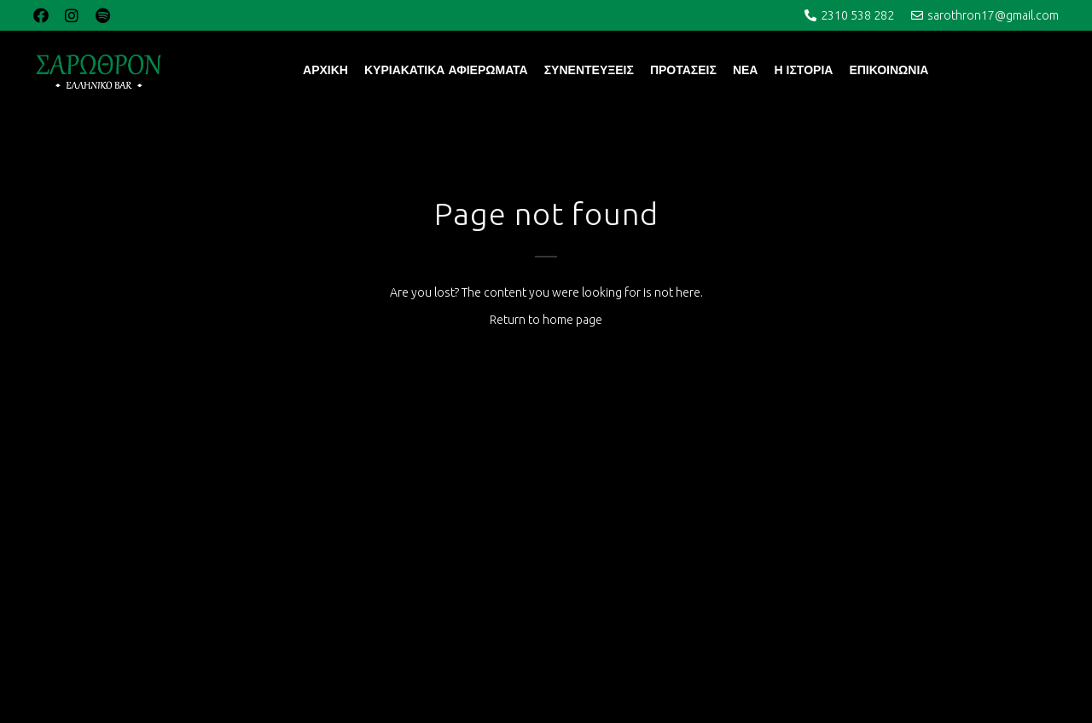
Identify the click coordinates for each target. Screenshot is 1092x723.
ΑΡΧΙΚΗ (325, 70)
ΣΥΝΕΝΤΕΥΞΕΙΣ (589, 70)
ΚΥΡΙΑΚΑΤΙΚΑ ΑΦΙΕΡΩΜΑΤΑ (446, 70)
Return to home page (546, 320)
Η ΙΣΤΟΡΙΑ (803, 70)
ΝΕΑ (745, 70)
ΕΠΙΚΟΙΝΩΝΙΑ (888, 70)
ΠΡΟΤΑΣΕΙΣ (683, 70)
